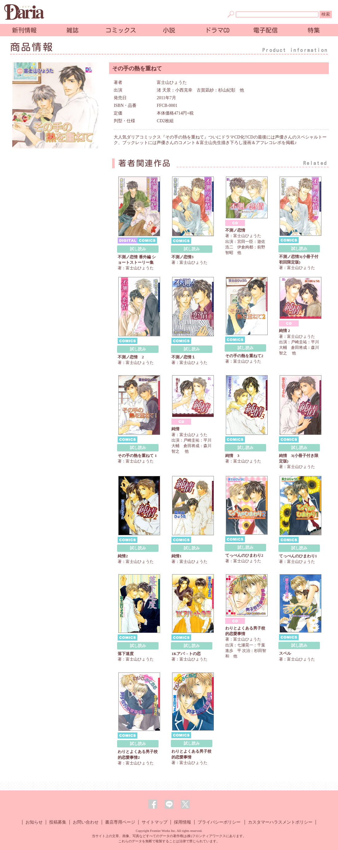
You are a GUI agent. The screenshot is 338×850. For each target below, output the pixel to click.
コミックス (120, 30)
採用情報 (182, 822)
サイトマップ (154, 822)
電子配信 (265, 30)
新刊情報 (24, 30)
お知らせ (34, 822)
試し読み (138, 249)
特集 (314, 30)
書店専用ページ (120, 822)
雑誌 (72, 30)
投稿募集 (57, 822)
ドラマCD (217, 30)
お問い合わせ (86, 822)
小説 (169, 30)
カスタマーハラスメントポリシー (280, 822)
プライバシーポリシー (219, 822)
